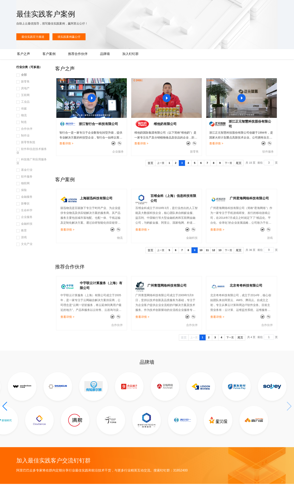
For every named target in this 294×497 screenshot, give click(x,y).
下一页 (228, 176)
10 (200, 263)
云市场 (99, 6)
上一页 (160, 176)
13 (219, 263)
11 (207, 263)
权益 (78, 6)
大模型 (42, 6)
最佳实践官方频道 (32, 49)
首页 (150, 176)
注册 (270, 6)
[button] (5, 419)
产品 (53, 6)
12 (213, 263)
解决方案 (65, 6)
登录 (285, 6)
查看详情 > (66, 156)
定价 (88, 6)
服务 (120, 6)
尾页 (239, 176)
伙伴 (111, 6)
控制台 (260, 6)
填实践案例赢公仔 (69, 49)
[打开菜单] (6, 6)
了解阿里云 (134, 6)
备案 (250, 6)
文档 (242, 6)
